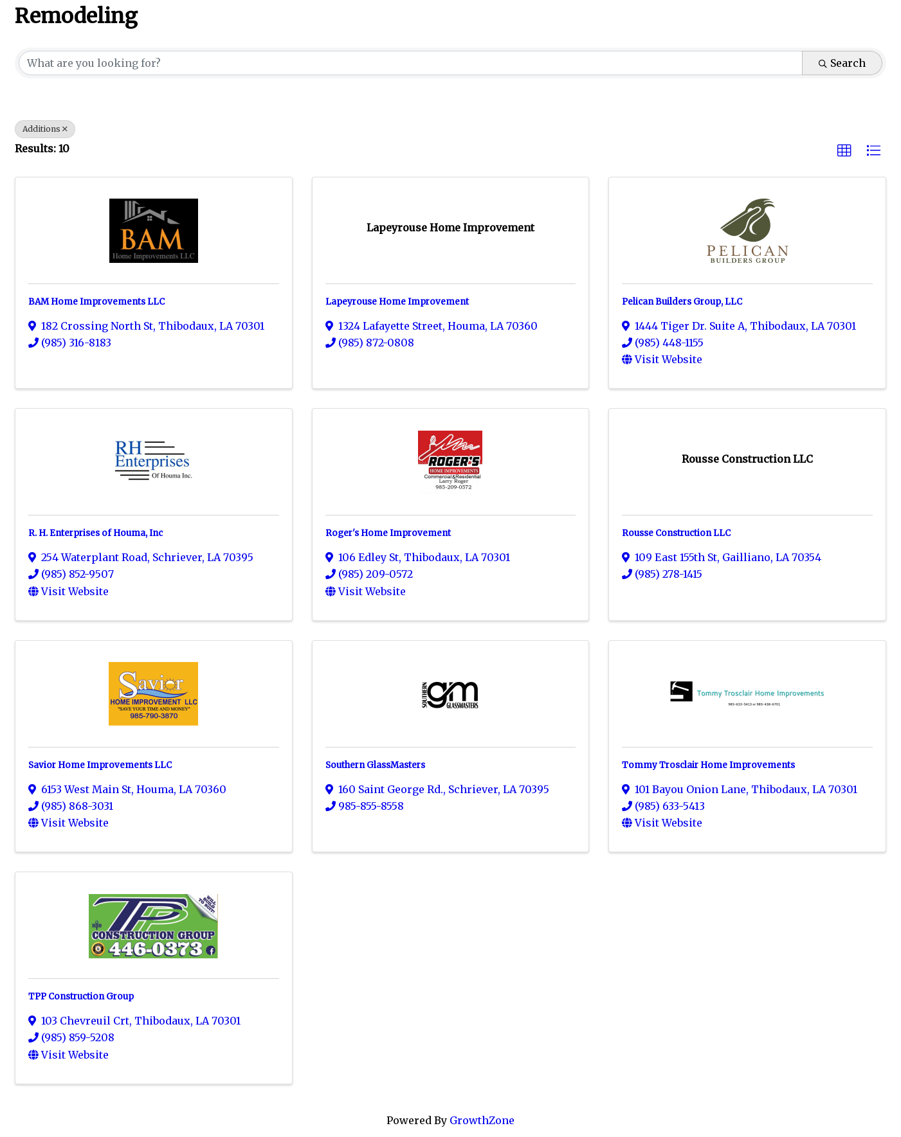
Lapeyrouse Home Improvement (397, 301)
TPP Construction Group (81, 996)
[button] (844, 151)
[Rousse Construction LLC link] (747, 459)
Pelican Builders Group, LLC (682, 301)
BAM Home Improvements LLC (96, 301)
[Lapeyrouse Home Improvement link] (450, 228)
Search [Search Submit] (842, 63)
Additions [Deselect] (45, 129)
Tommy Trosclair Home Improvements (708, 765)
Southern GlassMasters (375, 765)
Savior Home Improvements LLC (100, 765)
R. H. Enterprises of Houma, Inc (95, 533)
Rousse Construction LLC (676, 533)
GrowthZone (482, 1120)
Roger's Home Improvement (388, 533)
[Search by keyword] (411, 63)
